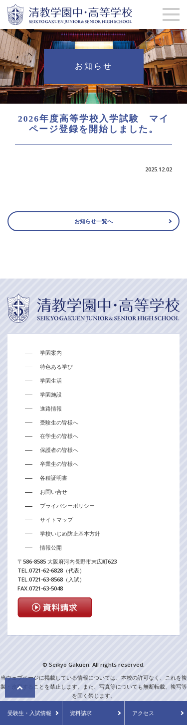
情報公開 (51, 548)
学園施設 (51, 395)
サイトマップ (56, 520)
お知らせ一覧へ (93, 222)
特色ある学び (56, 367)
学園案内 (51, 353)
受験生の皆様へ (59, 423)
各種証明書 (53, 478)
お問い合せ (53, 492)
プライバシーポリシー (67, 506)
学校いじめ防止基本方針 (70, 534)
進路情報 (51, 409)
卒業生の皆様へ (59, 464)
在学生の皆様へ (59, 436)
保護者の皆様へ (59, 450)
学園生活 (51, 381)
